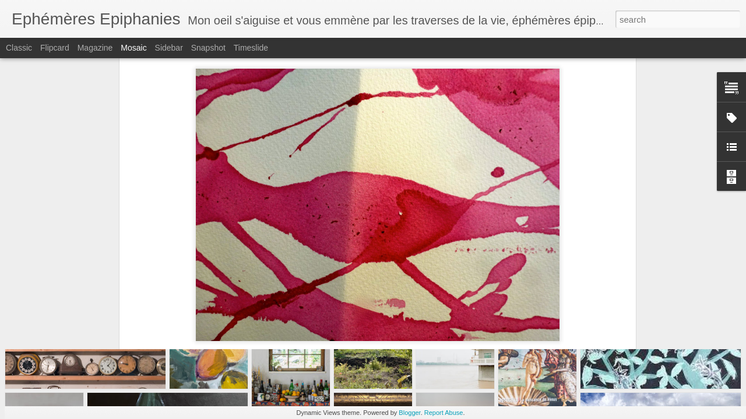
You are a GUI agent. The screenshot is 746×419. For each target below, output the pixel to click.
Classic (19, 47)
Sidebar (169, 47)
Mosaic (133, 47)
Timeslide (251, 47)
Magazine (95, 47)
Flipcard (54, 47)
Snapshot (208, 47)
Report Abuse (443, 412)
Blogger (409, 412)
